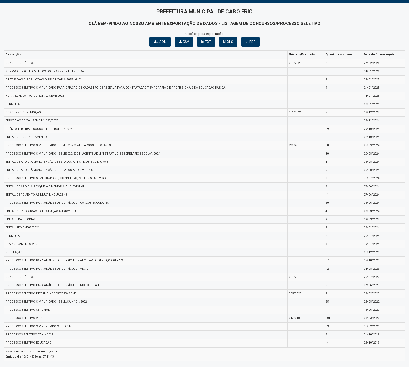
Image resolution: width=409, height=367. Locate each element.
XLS (228, 42)
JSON (160, 42)
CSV (184, 42)
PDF (250, 42)
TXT (206, 42)
